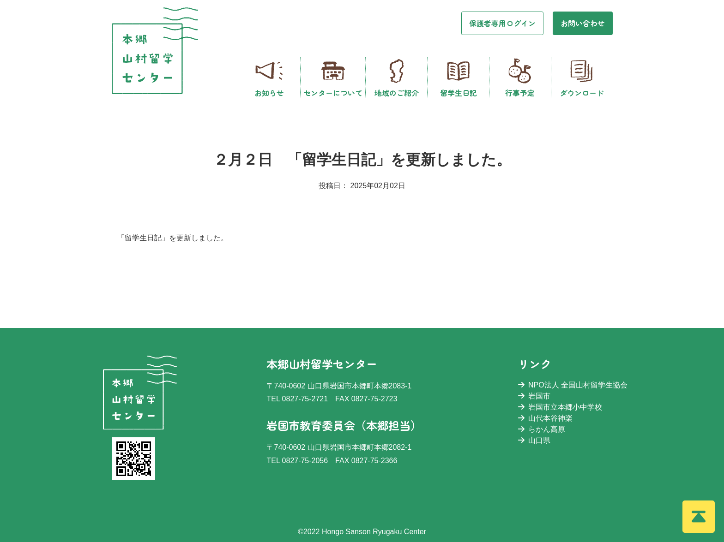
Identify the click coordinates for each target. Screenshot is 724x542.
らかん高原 (541, 429)
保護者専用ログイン (502, 23)
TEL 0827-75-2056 (297, 461)
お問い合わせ (583, 23)
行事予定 (520, 77)
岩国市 (534, 396)
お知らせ (269, 77)
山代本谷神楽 (545, 418)
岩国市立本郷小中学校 (560, 407)
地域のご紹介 (396, 77)
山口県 (534, 440)
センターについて (332, 77)
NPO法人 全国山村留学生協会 (572, 385)
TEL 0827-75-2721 (297, 399)
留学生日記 (458, 77)
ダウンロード (582, 77)
